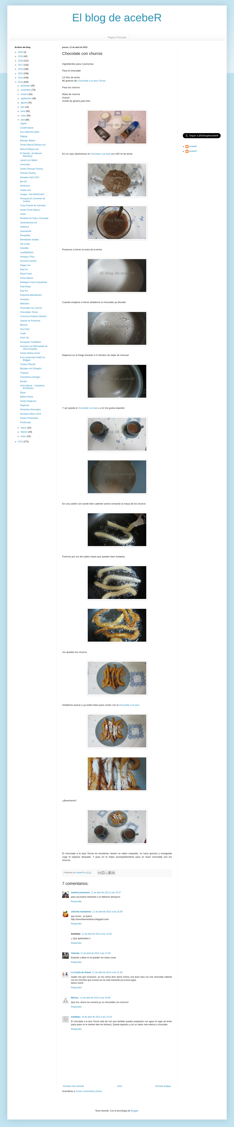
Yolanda (75, 953)
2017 (21, 65)
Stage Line (25, 265)
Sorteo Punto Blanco (30, 210)
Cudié (23, 333)
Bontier (23, 381)
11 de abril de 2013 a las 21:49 (107, 972)
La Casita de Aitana (81, 972)
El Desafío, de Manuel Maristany (31, 154)
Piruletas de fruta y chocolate (34, 218)
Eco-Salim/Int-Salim (29, 132)
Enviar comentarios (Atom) (89, 1091)
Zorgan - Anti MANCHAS (32, 194)
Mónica (75, 997)
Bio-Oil (23, 181)
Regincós (24, 405)
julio (23, 107)
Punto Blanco (26, 278)
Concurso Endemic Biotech (33, 316)
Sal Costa (25, 244)
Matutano (24, 303)
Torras (102, 80)
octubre (25, 94)
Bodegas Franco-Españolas (33, 282)
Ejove (23, 392)
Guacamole (25, 231)
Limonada (25, 164)
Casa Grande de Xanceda (33, 205)
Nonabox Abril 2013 (29, 177)
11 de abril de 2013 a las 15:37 (106, 892)
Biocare (24, 325)
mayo (24, 115)
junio (23, 111)
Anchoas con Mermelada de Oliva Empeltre (33, 347)
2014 (21, 77)
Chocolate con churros (31, 308)
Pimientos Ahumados (30, 409)
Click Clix (24, 337)
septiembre (26, 98)
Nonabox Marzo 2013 (30, 414)
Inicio (119, 1086)
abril (23, 120)
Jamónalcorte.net (28, 222)
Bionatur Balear (27, 140)
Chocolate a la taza (88, 80)
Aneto (23, 214)
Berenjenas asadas (29, 239)
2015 (21, 73)
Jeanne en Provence (30, 320)
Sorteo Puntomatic (29, 418)
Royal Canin (26, 273)
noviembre (26, 90)
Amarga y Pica (27, 256)
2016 (21, 69)
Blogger (134, 1110)
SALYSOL (25, 329)
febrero (24, 432)
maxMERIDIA (26, 252)
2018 (21, 60)
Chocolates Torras (29, 312)
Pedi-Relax (25, 286)
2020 (21, 52)
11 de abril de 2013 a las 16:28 (97, 934)
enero (24, 436)
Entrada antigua (163, 1086)
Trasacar (24, 373)
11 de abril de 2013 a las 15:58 (107, 911)
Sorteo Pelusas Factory (31, 169)
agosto (24, 102)
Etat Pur (24, 269)
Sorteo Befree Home (30, 353)
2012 (21, 441)
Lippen (23, 123)
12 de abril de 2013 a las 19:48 (95, 997)
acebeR (193, 146)
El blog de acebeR (117, 17)
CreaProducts (26, 128)
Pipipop (23, 136)
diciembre (26, 85)
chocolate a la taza (100, 153)
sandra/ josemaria (80, 892)
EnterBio (24, 248)
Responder (76, 901)
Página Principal (117, 37)
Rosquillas (25, 235)
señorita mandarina (81, 911)
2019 (21, 56)
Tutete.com (25, 190)
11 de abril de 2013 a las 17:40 (95, 953)
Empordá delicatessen (31, 295)
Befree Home (26, 396)
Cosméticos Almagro (30, 377)
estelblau (75, 1017)
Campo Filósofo (27, 364)
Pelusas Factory (28, 173)
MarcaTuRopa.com (29, 149)
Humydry (24, 299)
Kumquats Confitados (30, 342)
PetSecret (25, 186)
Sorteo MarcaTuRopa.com (33, 144)
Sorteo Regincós (28, 401)
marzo (24, 427)
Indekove (24, 227)
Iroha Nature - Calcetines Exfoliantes (32, 386)
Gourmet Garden (28, 261)
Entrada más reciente (73, 1086)
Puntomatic (25, 422)
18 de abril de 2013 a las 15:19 (97, 1017)
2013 (21, 82)
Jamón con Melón (28, 160)
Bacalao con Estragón (30, 368)
